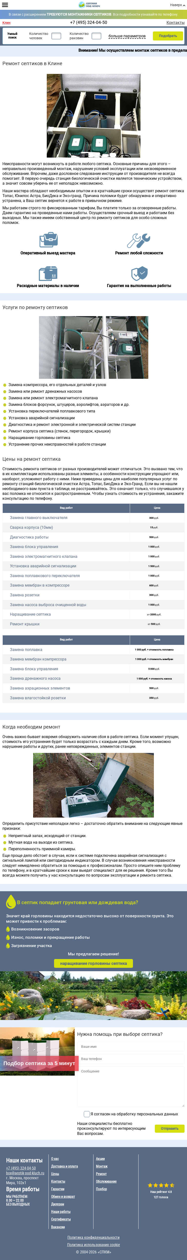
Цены (55, 1174)
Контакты (176, 22)
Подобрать (168, 36)
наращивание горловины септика (93, 963)
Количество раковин (79, 36)
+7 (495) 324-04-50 (88, 22)
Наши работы (61, 1212)
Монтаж (101, 1166)
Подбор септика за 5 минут (39, 1063)
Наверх (176, 5)
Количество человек (38, 36)
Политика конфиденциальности (93, 1237)
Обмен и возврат (63, 1197)
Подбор (101, 1189)
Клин (6, 23)
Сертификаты (61, 1219)
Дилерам (57, 1204)
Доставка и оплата (64, 1166)
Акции (100, 1159)
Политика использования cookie (93, 1245)
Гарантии (57, 1189)
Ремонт (101, 1174)
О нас (55, 1159)
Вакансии (58, 1227)
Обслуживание (106, 1181)
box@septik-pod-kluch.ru (25, 1173)
